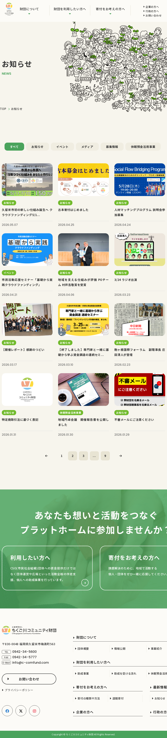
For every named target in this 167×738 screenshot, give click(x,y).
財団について (29, 9)
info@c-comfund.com (30, 663)
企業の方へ (152, 7)
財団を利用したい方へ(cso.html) (47, 568)
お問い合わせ (154, 15)
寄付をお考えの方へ (110, 9)
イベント (62, 146)
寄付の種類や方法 (89, 698)
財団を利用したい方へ (70, 9)
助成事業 (83, 673)
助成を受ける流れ (125, 673)
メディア (87, 146)
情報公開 (120, 648)
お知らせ (37, 146)
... (94, 455)
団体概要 (83, 648)
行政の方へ (152, 11)
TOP (3, 109)
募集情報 (112, 146)
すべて (14, 146)
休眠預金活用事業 (143, 146)
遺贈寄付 (118, 698)
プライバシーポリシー (19, 690)
